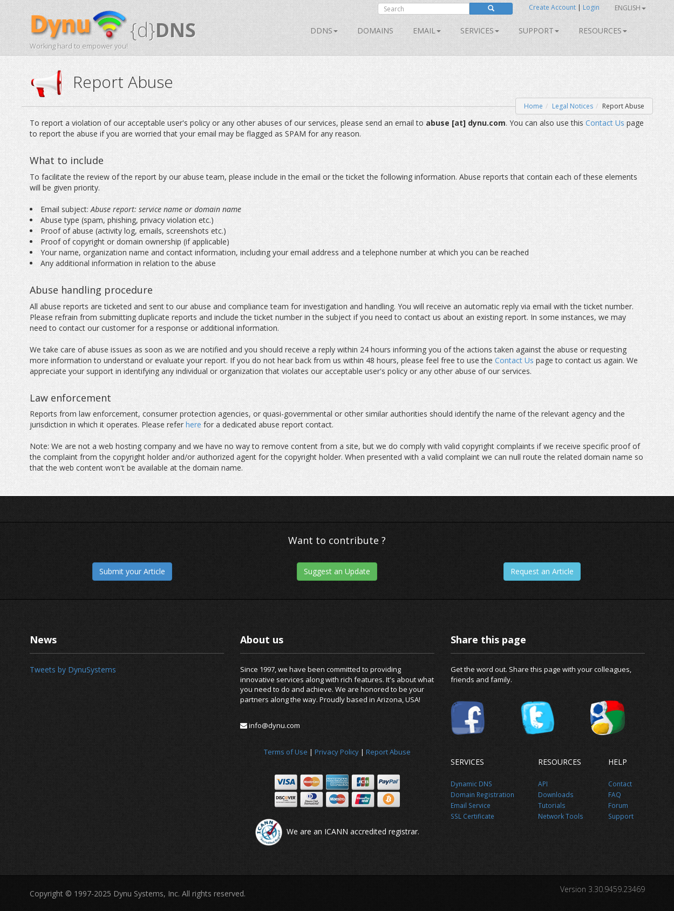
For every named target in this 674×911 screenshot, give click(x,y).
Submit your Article (132, 571)
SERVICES (479, 30)
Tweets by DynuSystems (73, 669)
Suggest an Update (337, 571)
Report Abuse (388, 752)
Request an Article (542, 571)
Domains (375, 30)
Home (533, 106)
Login (591, 7)
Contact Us (605, 123)
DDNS (324, 30)
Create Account (552, 7)
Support (539, 30)
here (193, 424)
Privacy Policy (337, 752)
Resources (602, 30)
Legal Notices (572, 106)
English (630, 7)
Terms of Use (286, 752)
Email (427, 30)
